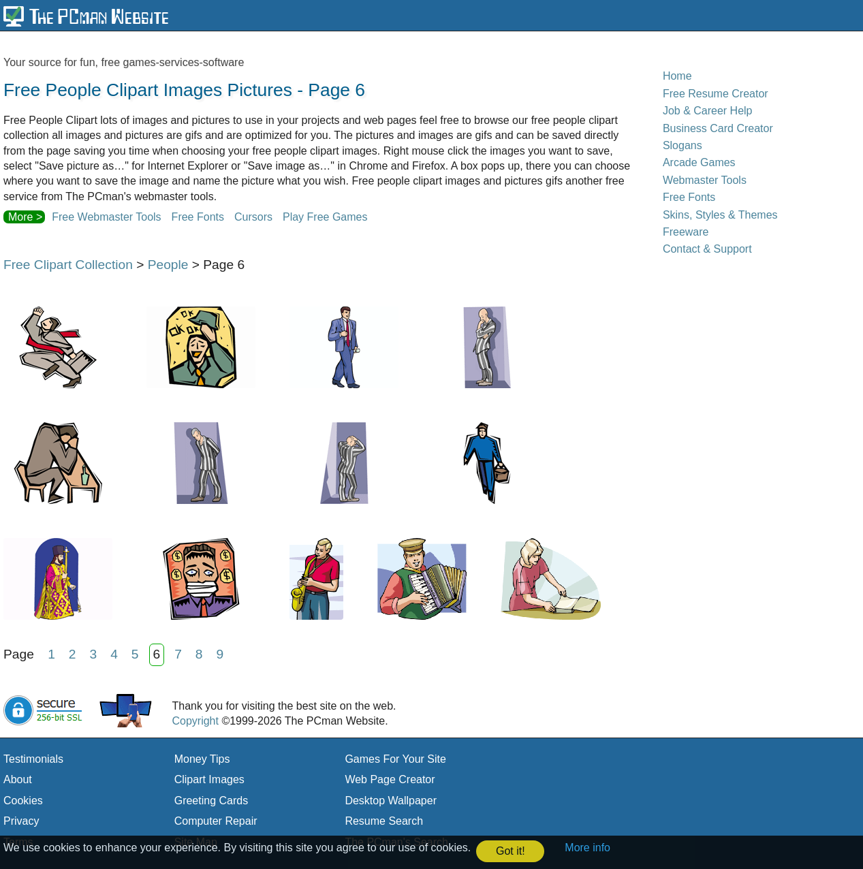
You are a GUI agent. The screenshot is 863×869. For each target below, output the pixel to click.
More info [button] (587, 847)
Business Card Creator (718, 128)
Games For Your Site (395, 759)
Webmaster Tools (705, 180)
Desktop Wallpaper (391, 800)
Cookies (23, 800)
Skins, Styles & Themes (720, 215)
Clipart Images (209, 779)
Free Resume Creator (715, 93)
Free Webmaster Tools (106, 217)
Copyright (195, 721)
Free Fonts (198, 217)
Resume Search (384, 821)
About (17, 779)
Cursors (253, 217)
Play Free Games (325, 217)
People (168, 264)
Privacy (21, 821)
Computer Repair (215, 821)
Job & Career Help (708, 110)
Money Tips (202, 759)
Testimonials (33, 759)
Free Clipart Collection (68, 264)
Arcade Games (699, 162)
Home (677, 76)
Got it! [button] (510, 851)
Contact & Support (707, 249)
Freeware (686, 232)
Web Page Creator (390, 779)
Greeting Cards (211, 800)
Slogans (682, 145)
